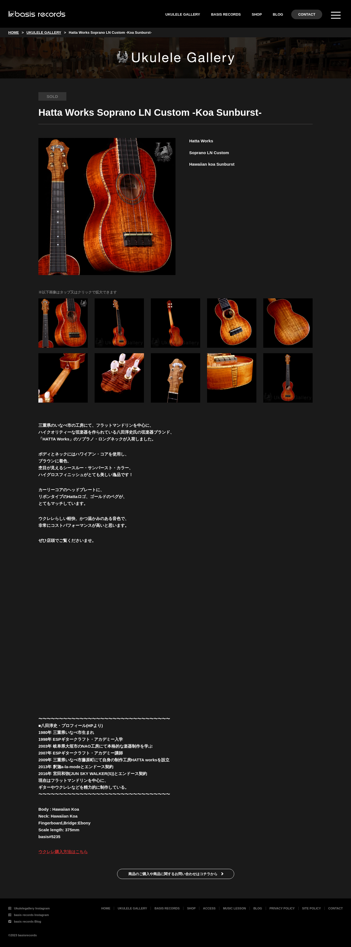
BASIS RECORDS (226, 14)
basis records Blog (24, 921)
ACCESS (209, 908)
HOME (105, 908)
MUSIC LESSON (234, 908)
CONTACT (306, 14)
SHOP (257, 14)
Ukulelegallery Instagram (29, 908)
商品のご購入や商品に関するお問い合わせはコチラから (172, 874)
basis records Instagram (28, 915)
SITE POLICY (311, 908)
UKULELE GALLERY (182, 14)
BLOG (278, 14)
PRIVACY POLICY (282, 908)
